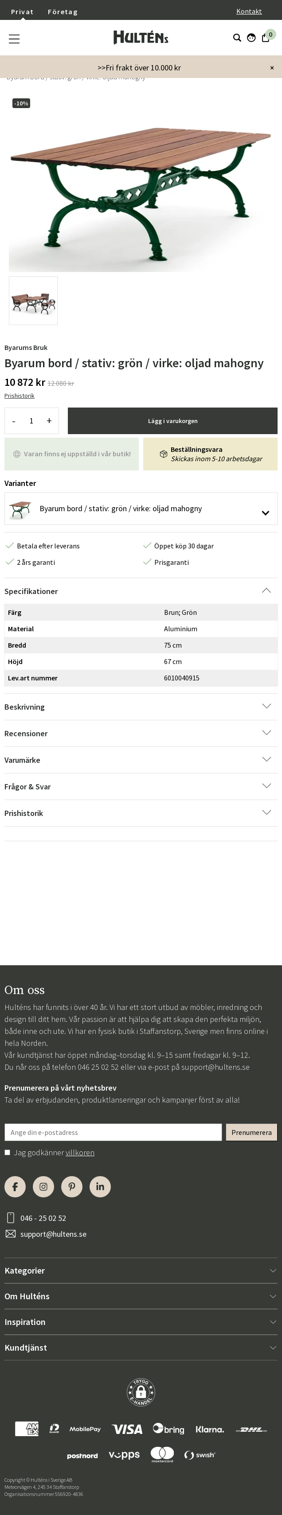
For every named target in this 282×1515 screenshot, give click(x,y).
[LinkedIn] (100, 1186)
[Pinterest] (71, 1186)
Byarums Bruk (25, 347)
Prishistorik (19, 396)
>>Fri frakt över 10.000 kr (139, 67)
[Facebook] (15, 1186)
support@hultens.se (215, 1067)
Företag (63, 11)
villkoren (80, 1152)
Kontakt (249, 11)
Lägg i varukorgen (173, 421)
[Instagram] (43, 1186)
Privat (22, 11)
